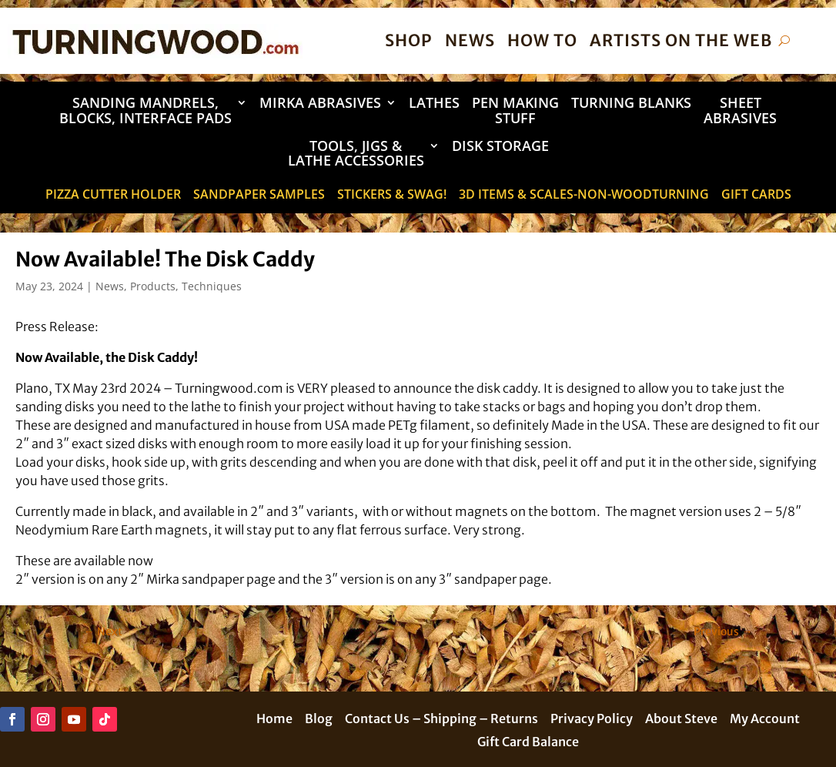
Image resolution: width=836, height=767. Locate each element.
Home (274, 719)
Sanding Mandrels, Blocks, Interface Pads (145, 111)
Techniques (212, 286)
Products (153, 286)
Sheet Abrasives (740, 111)
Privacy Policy (591, 719)
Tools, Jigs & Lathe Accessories (356, 154)
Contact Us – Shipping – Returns (441, 719)
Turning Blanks (631, 103)
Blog (319, 719)
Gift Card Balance (528, 742)
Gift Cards (756, 196)
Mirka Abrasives (320, 103)
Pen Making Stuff (515, 111)
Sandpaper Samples (259, 196)
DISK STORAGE (500, 147)
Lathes (434, 103)
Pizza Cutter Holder (113, 196)
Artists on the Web (681, 40)
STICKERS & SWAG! (391, 196)
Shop (409, 40)
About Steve (681, 719)
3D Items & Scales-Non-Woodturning (584, 196)
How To (542, 40)
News (470, 40)
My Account (765, 719)
